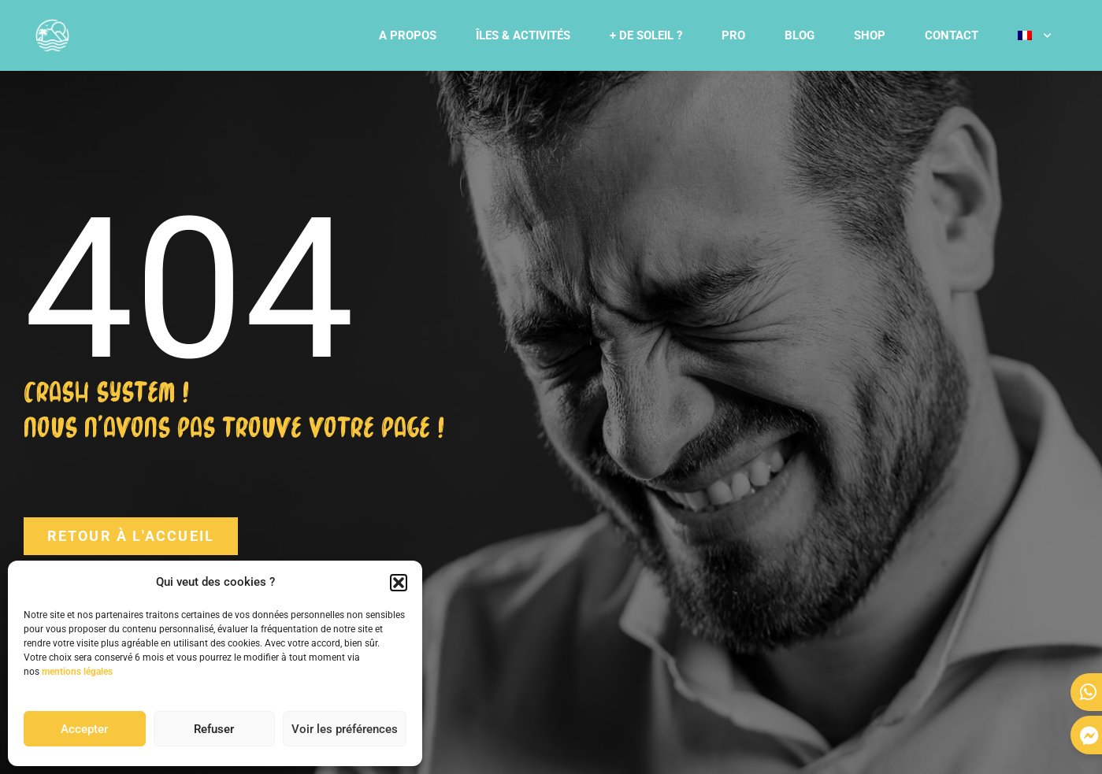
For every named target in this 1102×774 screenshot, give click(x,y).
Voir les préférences (344, 729)
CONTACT (951, 35)
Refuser (214, 729)
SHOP (869, 35)
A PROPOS (407, 35)
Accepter (84, 729)
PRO (733, 35)
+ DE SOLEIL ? (646, 35)
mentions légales (77, 671)
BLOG (799, 35)
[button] (398, 583)
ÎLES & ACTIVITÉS (523, 35)
